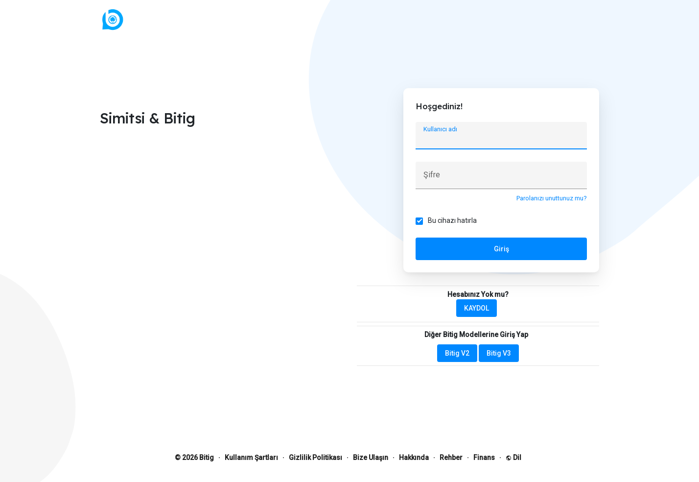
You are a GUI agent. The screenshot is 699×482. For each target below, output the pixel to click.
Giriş (501, 249)
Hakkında (414, 457)
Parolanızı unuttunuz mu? (551, 198)
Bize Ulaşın (370, 457)
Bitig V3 (499, 353)
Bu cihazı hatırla (452, 220)
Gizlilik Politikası (315, 457)
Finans (484, 457)
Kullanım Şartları (251, 457)
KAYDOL (476, 308)
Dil (513, 457)
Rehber (451, 457)
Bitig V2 (457, 353)
